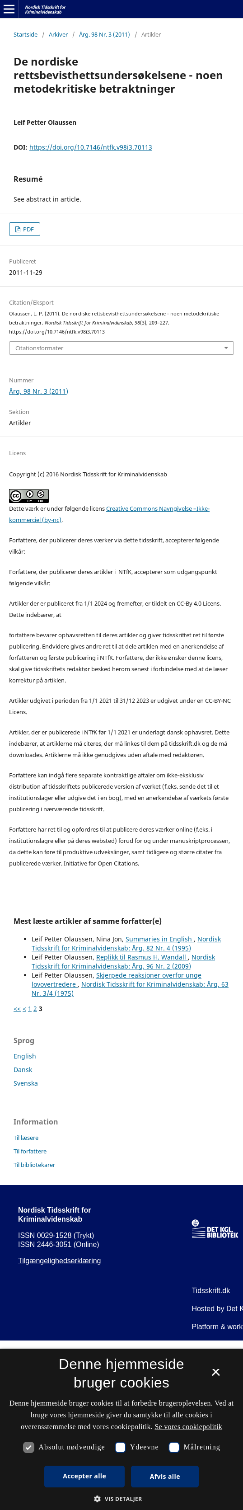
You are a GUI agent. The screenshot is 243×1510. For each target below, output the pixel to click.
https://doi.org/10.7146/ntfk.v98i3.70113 (90, 147)
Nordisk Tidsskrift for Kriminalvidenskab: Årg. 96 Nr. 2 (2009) (123, 961)
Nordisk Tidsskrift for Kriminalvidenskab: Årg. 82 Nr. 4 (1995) (126, 943)
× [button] (215, 1375)
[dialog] (121, 1429)
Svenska (26, 1083)
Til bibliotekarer (34, 1165)
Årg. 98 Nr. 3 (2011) (104, 34)
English (25, 1056)
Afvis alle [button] (165, 1476)
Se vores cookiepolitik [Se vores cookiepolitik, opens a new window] (188, 1426)
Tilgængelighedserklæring (59, 1261)
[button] (121, 1499)
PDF (28, 229)
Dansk (23, 1069)
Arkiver (58, 34)
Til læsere (26, 1138)
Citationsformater (39, 348)
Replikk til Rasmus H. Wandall (142, 957)
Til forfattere (30, 1151)
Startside (25, 34)
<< (17, 1008)
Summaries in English (160, 939)
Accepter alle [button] (84, 1476)
